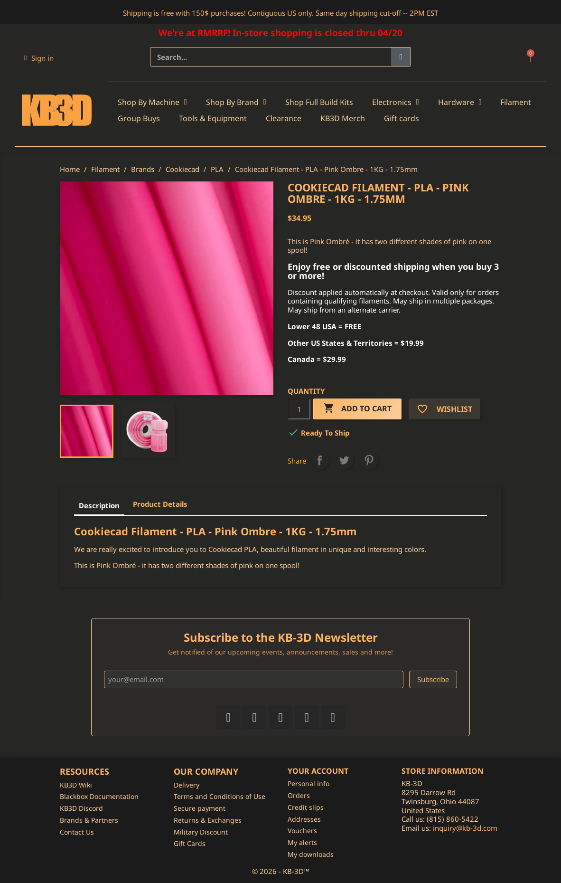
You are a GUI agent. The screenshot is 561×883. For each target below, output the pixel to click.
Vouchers (302, 830)
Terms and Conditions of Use (219, 796)
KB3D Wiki (76, 784)
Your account (318, 771)
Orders (299, 795)
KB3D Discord (81, 808)
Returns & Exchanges (208, 820)
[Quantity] (299, 409)
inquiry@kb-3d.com (465, 828)
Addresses (304, 819)
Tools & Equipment (213, 118)
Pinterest (368, 460)
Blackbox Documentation (99, 796)
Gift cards (401, 118)
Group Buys (139, 118)
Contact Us (77, 831)
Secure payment (199, 808)
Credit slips (306, 807)
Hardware (460, 102)
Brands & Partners (89, 820)
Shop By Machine (152, 102)
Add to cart (357, 408)
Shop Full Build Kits (319, 102)
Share (319, 460)
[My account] (39, 58)
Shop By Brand (236, 102)
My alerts (302, 842)
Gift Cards (190, 843)
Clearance (283, 118)
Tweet (344, 460)
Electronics (395, 102)
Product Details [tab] (160, 504)
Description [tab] (99, 505)
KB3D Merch (342, 118)
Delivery (186, 784)
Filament (515, 102)
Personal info (308, 783)
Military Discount (201, 831)
